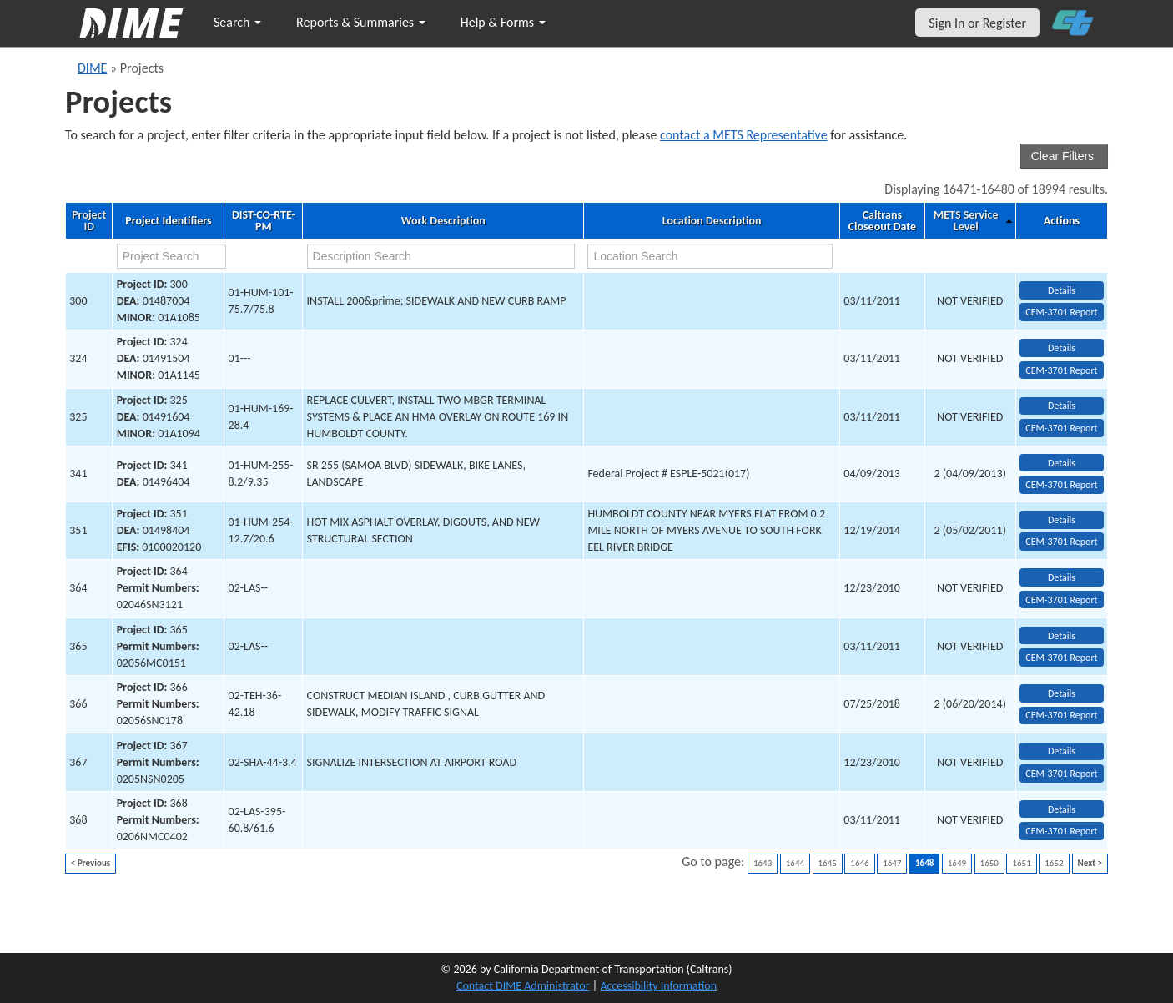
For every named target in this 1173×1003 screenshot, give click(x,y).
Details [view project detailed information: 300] (1061, 290)
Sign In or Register (977, 23)
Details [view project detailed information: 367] (1061, 751)
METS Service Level (966, 221)
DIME (92, 68)
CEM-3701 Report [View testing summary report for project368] (1061, 831)
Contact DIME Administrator (523, 986)
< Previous (90, 863)
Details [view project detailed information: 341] (1061, 463)
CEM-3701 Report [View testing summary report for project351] (1061, 541)
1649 (957, 863)
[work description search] (441, 256)
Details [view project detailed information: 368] (1061, 809)
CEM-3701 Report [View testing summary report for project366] (1061, 715)
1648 (924, 863)
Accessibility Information (658, 986)
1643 (762, 863)
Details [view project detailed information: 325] (1061, 405)
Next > (1090, 863)
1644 (795, 863)
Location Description (712, 221)
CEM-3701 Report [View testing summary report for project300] (1061, 312)
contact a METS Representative (744, 135)
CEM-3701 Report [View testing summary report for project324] (1061, 370)
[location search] (710, 256)
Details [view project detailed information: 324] (1061, 348)
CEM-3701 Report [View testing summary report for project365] (1061, 657)
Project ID (89, 221)
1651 (1021, 863)
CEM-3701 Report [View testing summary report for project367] (1061, 773)
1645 (827, 863)
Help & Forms (503, 22)
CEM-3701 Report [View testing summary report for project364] (1061, 600)
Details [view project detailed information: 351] (1061, 520)
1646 (859, 863)
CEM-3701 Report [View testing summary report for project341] (1061, 485)
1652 (1054, 863)
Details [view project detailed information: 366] (1061, 693)
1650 (989, 863)
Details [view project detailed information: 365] (1061, 636)
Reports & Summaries (360, 22)
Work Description (443, 221)
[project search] (171, 256)
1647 (892, 863)
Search (237, 22)
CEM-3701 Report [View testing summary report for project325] (1061, 428)
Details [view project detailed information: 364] (1061, 577)
